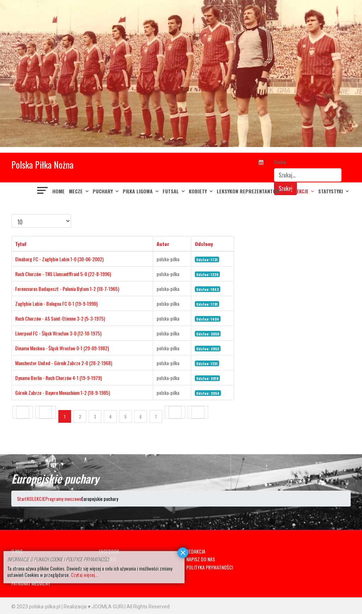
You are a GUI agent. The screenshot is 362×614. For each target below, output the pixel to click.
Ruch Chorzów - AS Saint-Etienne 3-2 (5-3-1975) (60, 318)
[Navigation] (42, 191)
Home (58, 191)
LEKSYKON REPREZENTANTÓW (248, 191)
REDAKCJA (195, 551)
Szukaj (280, 161)
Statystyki (330, 191)
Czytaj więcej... (84, 574)
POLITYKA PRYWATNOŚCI (209, 567)
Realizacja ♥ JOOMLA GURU (94, 606)
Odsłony (204, 243)
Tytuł (21, 243)
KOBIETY (198, 191)
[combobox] (307, 175)
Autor (163, 243)
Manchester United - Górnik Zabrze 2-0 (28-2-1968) (63, 363)
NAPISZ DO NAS (200, 559)
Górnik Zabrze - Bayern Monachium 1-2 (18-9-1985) (62, 392)
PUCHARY (103, 191)
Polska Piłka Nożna (42, 164)
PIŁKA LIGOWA (138, 191)
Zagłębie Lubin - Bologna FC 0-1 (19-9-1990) (56, 303)
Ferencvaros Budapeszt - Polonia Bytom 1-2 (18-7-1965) (67, 288)
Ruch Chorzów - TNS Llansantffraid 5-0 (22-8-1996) (63, 273)
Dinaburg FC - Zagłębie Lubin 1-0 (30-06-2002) (59, 259)
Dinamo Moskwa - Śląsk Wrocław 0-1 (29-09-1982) (62, 348)
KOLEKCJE (299, 191)
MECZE (76, 191)
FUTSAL (171, 191)
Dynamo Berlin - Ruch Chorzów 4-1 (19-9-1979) (58, 377)
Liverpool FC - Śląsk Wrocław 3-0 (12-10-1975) (58, 333)
